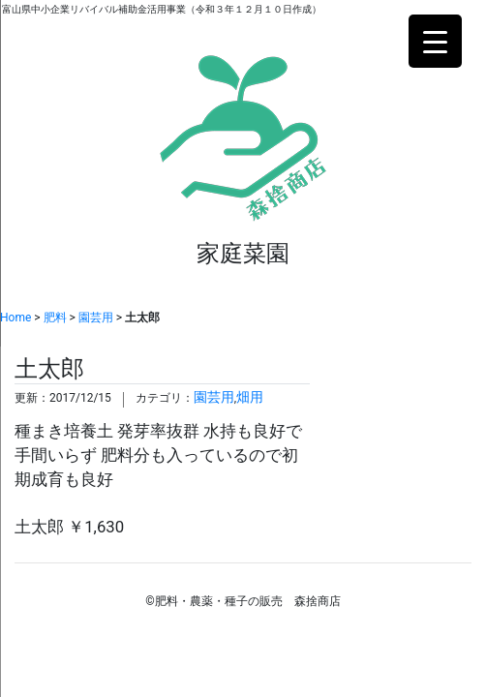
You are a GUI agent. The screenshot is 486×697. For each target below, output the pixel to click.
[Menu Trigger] (435, 41)
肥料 (55, 317)
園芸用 (95, 317)
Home (15, 317)
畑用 (249, 397)
